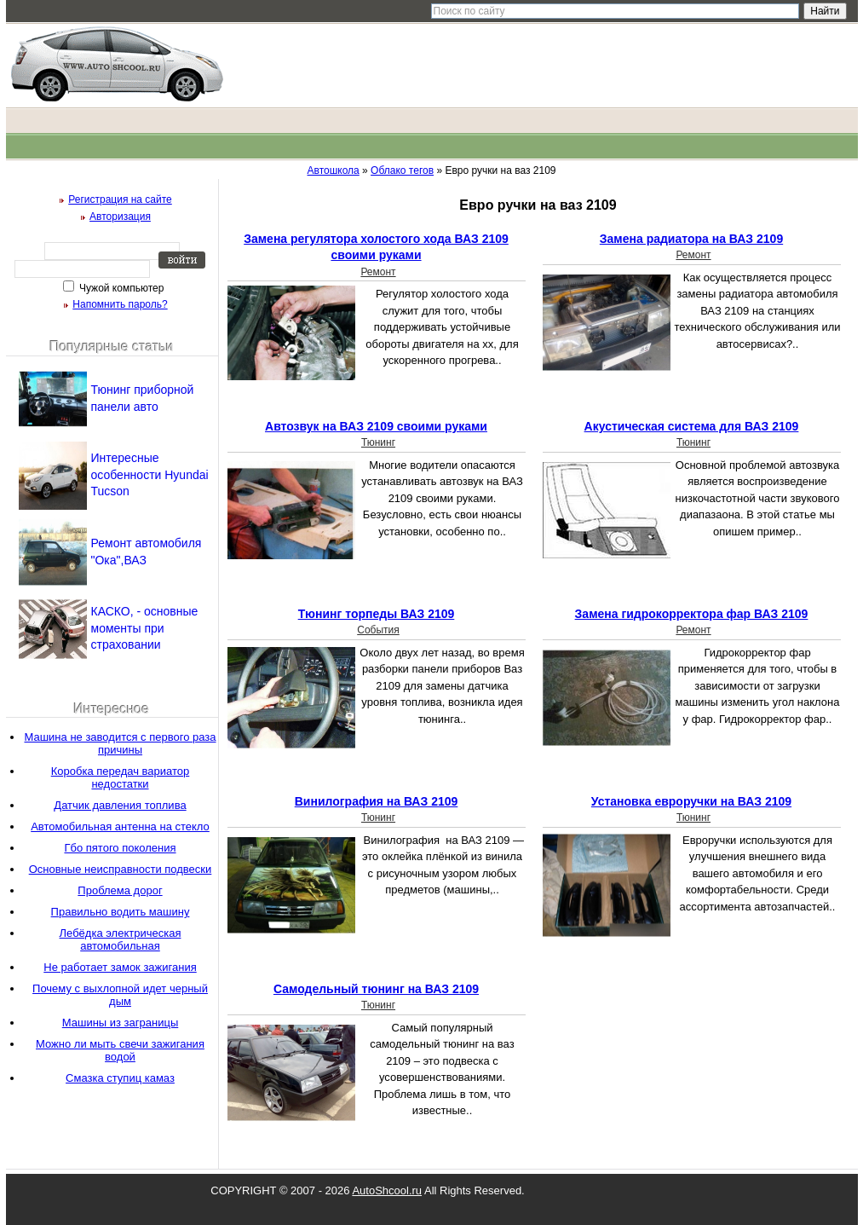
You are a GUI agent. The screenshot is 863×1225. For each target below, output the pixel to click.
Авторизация (120, 216)
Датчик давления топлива (120, 805)
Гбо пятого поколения (119, 847)
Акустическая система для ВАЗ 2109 (691, 426)
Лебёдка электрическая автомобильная (120, 939)
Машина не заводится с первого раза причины (120, 743)
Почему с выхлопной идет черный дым (120, 995)
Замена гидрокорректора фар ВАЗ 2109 (691, 614)
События (378, 630)
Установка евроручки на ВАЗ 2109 (691, 801)
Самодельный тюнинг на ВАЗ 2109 (376, 989)
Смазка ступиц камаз (120, 1078)
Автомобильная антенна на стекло (120, 826)
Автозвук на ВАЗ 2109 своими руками (376, 426)
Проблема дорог (120, 890)
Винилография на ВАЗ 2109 (376, 801)
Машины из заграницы (120, 1022)
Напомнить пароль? (119, 304)
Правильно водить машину (120, 911)
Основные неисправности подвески (120, 869)
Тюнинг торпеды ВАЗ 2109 (376, 614)
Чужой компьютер (120, 288)
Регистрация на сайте (120, 199)
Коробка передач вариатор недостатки (120, 777)
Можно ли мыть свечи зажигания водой (120, 1050)
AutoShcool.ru (387, 1190)
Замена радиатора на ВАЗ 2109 (691, 239)
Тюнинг (378, 442)
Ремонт (377, 272)
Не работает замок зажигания (119, 967)
